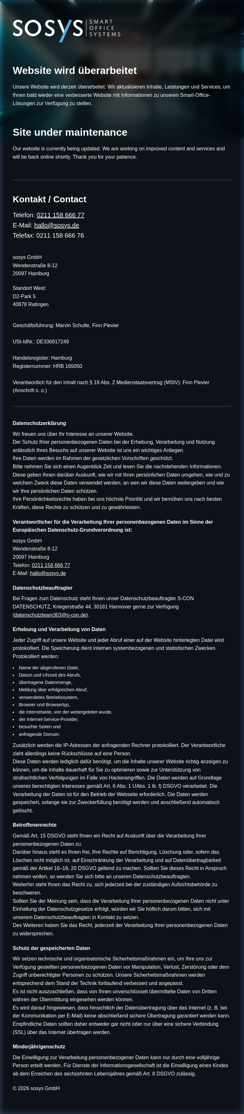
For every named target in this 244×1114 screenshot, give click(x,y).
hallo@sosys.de (56, 225)
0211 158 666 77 (61, 215)
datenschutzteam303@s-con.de (50, 615)
